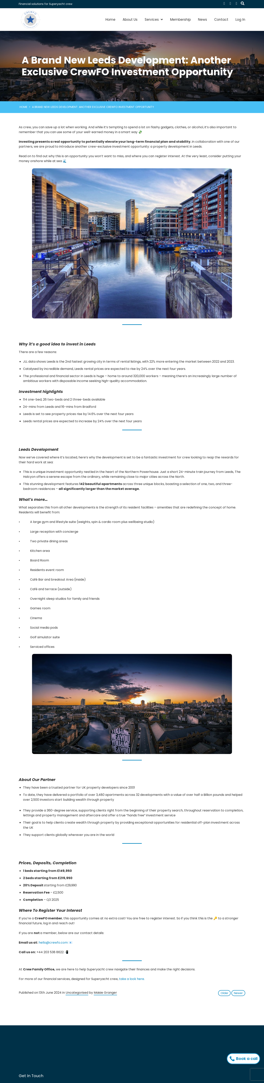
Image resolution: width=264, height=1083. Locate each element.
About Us (130, 19)
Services (152, 19)
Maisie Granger (105, 992)
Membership (180, 19)
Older (224, 993)
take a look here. (132, 979)
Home (110, 19)
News (202, 19)
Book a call (244, 1058)
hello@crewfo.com (53, 942)
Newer (238, 993)
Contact (221, 19)
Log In (240, 19)
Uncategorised (77, 992)
